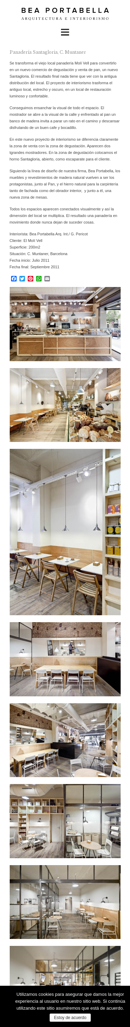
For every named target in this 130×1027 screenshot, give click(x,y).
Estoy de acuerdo (70, 1017)
